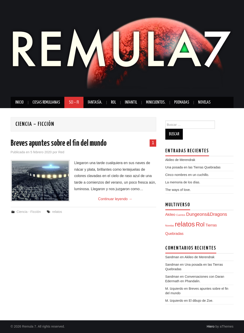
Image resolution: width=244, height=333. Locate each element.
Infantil (131, 102)
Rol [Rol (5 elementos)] (200, 224)
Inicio (19, 102)
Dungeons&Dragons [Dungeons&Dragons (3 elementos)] (206, 214)
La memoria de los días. (182, 182)
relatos (57, 212)
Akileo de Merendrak (180, 160)
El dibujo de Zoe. (201, 300)
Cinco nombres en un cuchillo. (187, 175)
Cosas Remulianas (46, 102)
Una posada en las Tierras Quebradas (193, 167)
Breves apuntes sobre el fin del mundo (59, 143)
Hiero (210, 326)
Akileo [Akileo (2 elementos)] (170, 214)
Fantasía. (95, 102)
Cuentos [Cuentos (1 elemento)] (180, 215)
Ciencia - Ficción (29, 212)
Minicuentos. (155, 102)
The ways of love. (178, 190)
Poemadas (181, 102)
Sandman (172, 276)
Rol (113, 102)
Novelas (204, 102)
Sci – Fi (74, 102)
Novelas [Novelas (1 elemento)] (169, 225)
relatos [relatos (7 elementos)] (185, 224)
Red (61, 152)
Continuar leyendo (115, 199)
